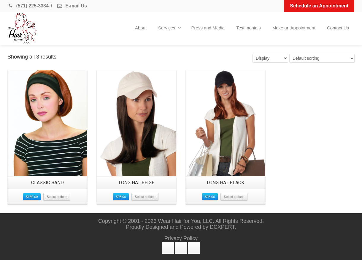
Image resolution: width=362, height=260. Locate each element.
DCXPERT (222, 227)
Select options (57, 196)
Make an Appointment (293, 27)
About (141, 27)
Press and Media (208, 27)
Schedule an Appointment (319, 5)
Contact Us (338, 27)
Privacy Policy (181, 238)
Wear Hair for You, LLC (185, 221)
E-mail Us (72, 5)
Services (169, 27)
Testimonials (248, 27)
